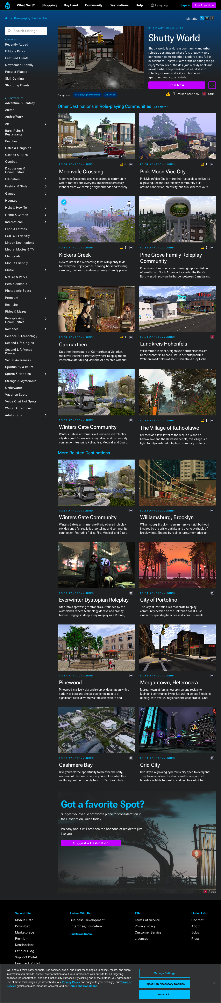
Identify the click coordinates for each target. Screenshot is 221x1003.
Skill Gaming (14, 78)
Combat (11, 161)
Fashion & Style (16, 186)
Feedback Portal (27, 963)
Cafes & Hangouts (18, 148)
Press (195, 939)
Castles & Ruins (16, 155)
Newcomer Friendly (19, 65)
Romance (12, 329)
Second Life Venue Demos (18, 351)
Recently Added (16, 44)
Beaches (11, 141)
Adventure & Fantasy (20, 103)
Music (9, 270)
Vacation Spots (16, 394)
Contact (197, 920)
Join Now (176, 85)
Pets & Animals (16, 284)
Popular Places (16, 72)
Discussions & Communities (15, 170)
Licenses (141, 939)
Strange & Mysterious (20, 381)
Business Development (87, 920)
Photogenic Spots (18, 291)
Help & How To (16, 207)
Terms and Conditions (83, 986)
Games (10, 193)
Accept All (164, 994)
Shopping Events (17, 85)
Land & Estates (16, 229)
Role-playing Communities (30, 18)
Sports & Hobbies (18, 374)
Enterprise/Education (86, 926)
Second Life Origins (19, 343)
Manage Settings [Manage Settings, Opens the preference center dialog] (164, 973)
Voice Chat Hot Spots (20, 401)
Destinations (25, 945)
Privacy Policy (145, 926)
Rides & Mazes (16, 311)
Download (23, 926)
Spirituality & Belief (19, 367)
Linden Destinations (19, 243)
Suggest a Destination (90, 843)
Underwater (13, 388)
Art (7, 124)
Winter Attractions (18, 408)
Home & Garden (16, 215)
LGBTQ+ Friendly (17, 236)
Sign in (185, 5)
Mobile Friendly (16, 263)
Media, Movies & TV (19, 249)
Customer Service (148, 932)
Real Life (11, 305)
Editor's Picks (15, 51)
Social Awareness (18, 360)
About (196, 926)
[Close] (214, 983)
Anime (9, 110)
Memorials (13, 256)
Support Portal (26, 957)
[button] (26, 5)
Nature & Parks (16, 277)
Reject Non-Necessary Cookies (165, 983)
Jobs (195, 932)
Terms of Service (147, 920)
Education (12, 179)
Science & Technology (21, 336)
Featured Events (17, 58)
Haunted (11, 200)
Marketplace (24, 932)
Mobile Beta (24, 920)
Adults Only (13, 415)
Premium (11, 298)
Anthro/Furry (14, 117)
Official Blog (24, 951)
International (14, 222)
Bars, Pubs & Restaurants (14, 132)
